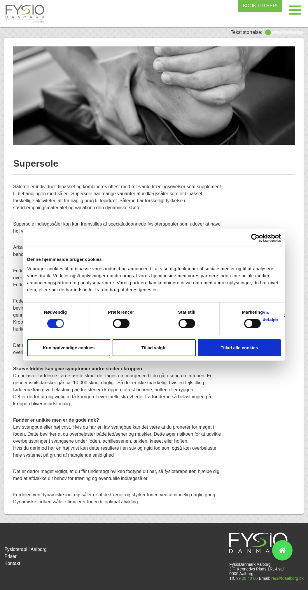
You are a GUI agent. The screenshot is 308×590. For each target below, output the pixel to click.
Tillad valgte (154, 347)
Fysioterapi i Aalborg (25, 549)
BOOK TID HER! (260, 5)
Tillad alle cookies (239, 347)
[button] (295, 10)
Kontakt (12, 563)
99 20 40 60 (247, 578)
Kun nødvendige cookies (69, 347)
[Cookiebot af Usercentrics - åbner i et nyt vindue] (255, 238)
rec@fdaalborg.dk (287, 578)
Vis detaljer (270, 316)
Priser (10, 556)
